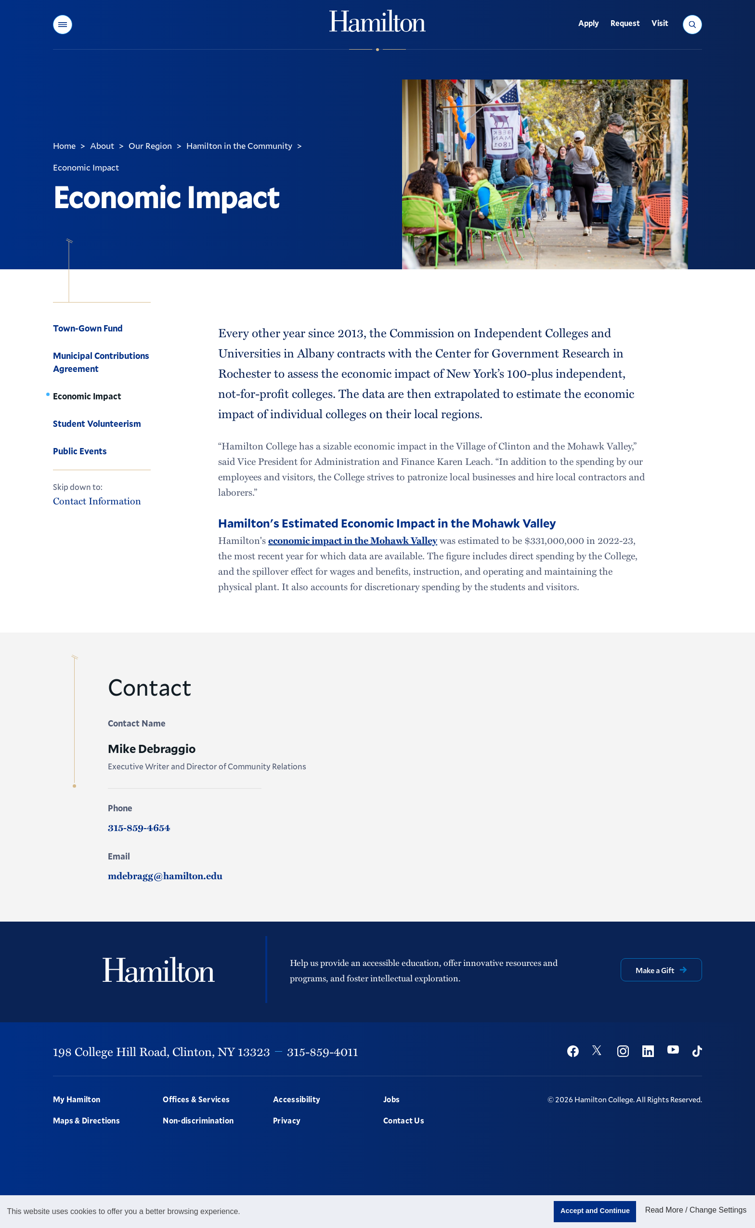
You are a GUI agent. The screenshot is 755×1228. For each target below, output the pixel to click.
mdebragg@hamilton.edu (165, 875)
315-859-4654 (139, 827)
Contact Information (97, 501)
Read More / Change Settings (696, 1210)
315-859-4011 (322, 1051)
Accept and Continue (595, 1211)
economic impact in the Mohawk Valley (352, 540)
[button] (63, 25)
